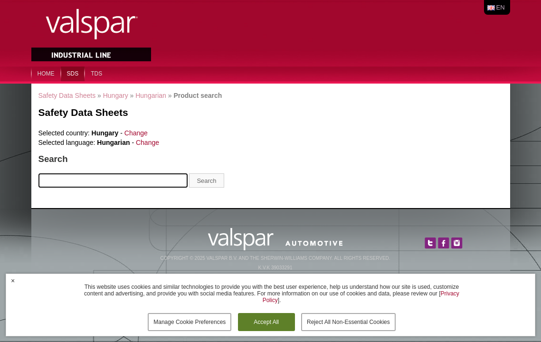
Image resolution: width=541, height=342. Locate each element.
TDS (96, 73)
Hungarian (150, 95)
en (500, 7)
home (46, 73)
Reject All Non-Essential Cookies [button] (348, 322)
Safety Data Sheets (67, 95)
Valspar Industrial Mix (92, 32)
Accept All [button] (266, 322)
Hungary (115, 95)
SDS (73, 73)
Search (206, 180)
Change (136, 133)
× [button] (13, 281)
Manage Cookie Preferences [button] (189, 322)
